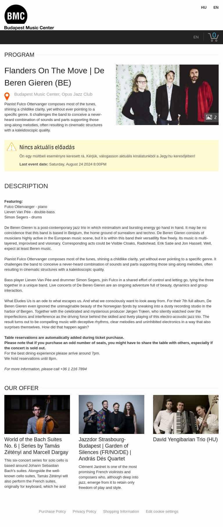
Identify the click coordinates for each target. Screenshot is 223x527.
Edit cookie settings (162, 511)
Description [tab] (26, 186)
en (196, 37)
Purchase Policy (52, 511)
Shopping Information (121, 511)
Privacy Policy (84, 511)
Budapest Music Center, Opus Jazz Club (53, 94)
